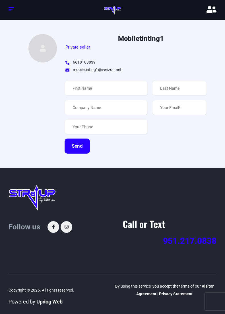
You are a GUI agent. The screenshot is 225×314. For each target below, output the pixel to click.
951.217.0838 (189, 241)
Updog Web (49, 302)
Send (77, 146)
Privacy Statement (176, 294)
